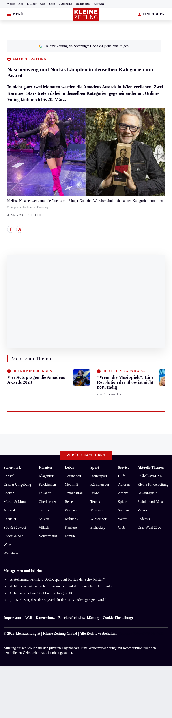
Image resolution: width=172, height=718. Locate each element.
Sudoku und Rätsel (151, 502)
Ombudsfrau (74, 493)
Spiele (122, 502)
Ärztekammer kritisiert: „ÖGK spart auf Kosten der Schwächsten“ (57, 579)
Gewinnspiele (147, 493)
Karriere (71, 527)
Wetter (11, 3)
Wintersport (99, 519)
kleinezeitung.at (28, 633)
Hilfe (121, 476)
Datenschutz (45, 617)
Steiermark (12, 467)
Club (43, 3)
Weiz (7, 545)
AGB (28, 617)
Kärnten (45, 467)
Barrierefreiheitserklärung (78, 617)
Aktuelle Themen (151, 467)
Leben (69, 467)
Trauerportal (82, 3)
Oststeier (10, 519)
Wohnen (71, 510)
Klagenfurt (46, 476)
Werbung (99, 3)
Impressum (12, 617)
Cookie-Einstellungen (119, 617)
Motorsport (98, 510)
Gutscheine (65, 3)
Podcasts (144, 519)
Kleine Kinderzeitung (153, 484)
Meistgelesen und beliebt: (23, 571)
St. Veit (44, 519)
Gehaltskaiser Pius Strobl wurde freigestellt (41, 593)
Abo (21, 3)
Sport (94, 467)
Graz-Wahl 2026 (149, 527)
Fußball (95, 493)
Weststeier (11, 553)
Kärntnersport (100, 484)
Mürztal (9, 510)
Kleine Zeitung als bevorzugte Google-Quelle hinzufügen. (84, 46)
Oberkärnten (48, 502)
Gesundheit (73, 476)
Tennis (95, 502)
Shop (52, 3)
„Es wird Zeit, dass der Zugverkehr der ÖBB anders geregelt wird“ (58, 600)
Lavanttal (45, 493)
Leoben (9, 493)
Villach (44, 527)
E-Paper (32, 3)
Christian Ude (112, 394)
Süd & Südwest (15, 527)
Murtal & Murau (16, 502)
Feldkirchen (47, 484)
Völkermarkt (48, 536)
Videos (142, 510)
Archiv (123, 493)
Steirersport (98, 476)
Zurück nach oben (86, 455)
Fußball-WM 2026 (151, 476)
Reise (69, 502)
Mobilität (71, 484)
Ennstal (9, 476)
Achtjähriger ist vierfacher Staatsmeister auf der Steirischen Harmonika (61, 586)
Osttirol (44, 510)
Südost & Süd (14, 536)
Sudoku (123, 510)
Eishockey (97, 527)
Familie (70, 536)
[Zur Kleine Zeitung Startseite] (86, 14)
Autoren (124, 484)
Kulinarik (71, 519)
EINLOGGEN (151, 14)
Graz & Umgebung (17, 484)
